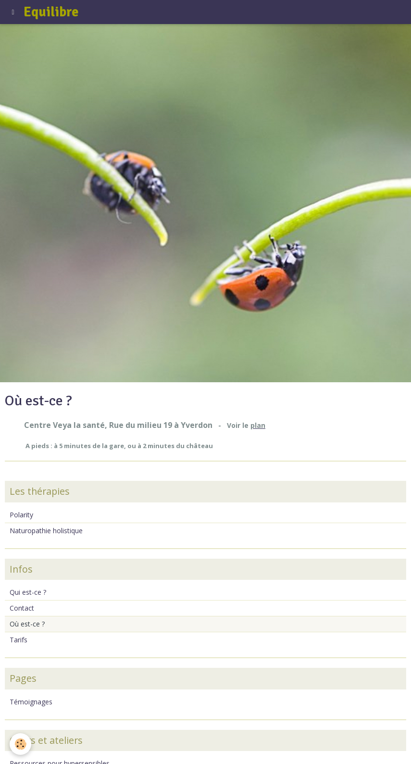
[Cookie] (20, 744)
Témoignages (31, 701)
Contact (22, 608)
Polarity (21, 514)
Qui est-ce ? (28, 592)
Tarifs (18, 639)
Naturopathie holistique (46, 530)
